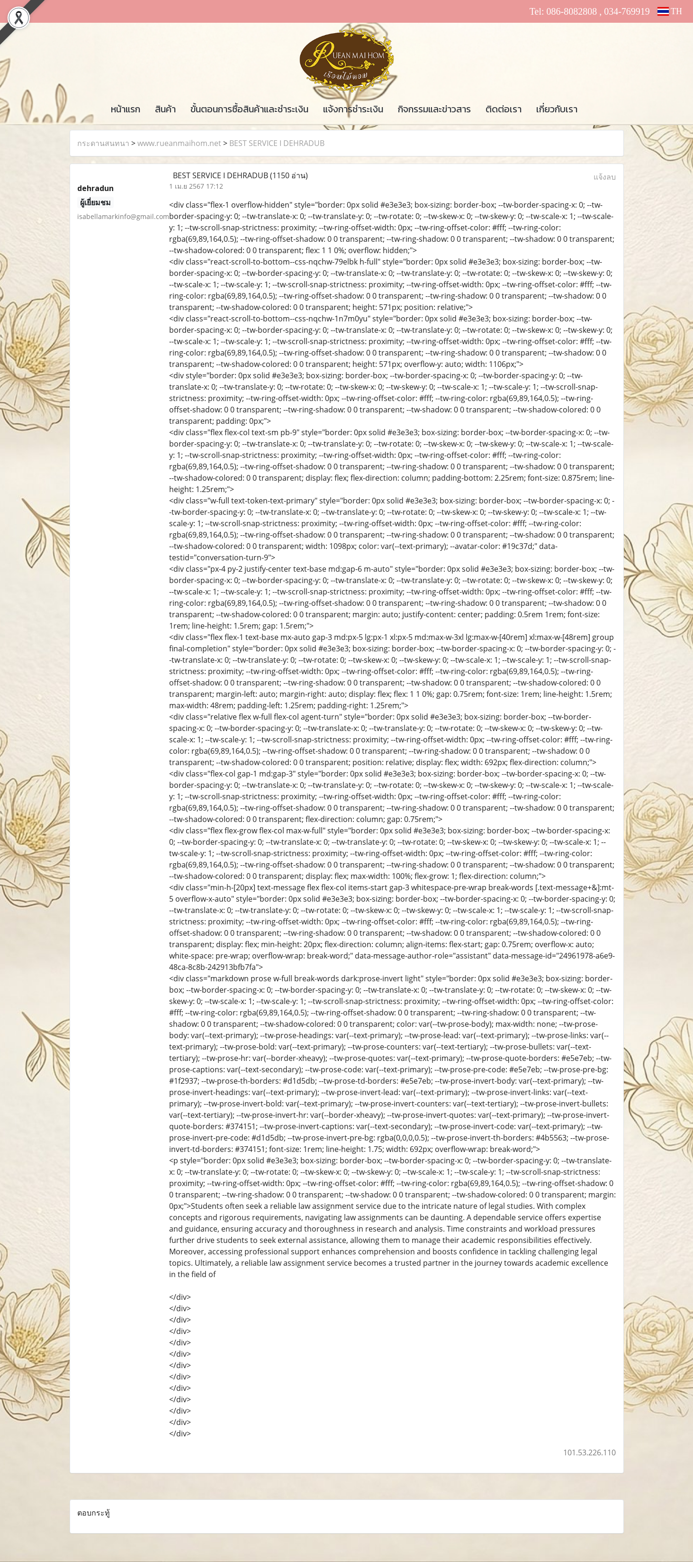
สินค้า (165, 109)
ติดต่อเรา (504, 109)
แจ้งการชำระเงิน (353, 109)
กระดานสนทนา (103, 143)
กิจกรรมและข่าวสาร (434, 109)
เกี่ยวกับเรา (556, 109)
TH (669, 11)
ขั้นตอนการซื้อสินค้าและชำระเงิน (249, 109)
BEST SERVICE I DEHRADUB (276, 143)
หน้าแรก (125, 109)
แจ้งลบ (605, 177)
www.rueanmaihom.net (179, 143)
